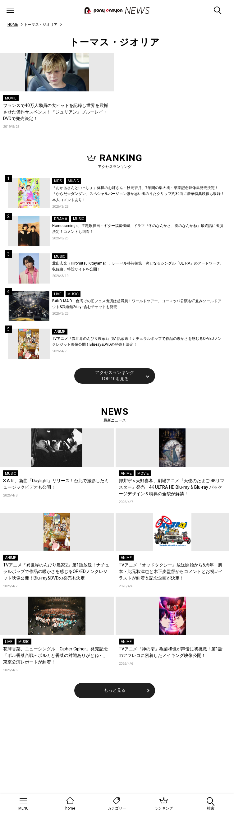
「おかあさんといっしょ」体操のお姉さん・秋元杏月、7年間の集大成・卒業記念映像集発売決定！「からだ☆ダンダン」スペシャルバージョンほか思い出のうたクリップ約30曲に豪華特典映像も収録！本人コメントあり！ (138, 194)
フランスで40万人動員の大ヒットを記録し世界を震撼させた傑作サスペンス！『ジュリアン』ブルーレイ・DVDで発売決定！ (55, 112)
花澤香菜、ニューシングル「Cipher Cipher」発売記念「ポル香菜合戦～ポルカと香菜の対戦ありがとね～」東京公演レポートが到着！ (55, 655)
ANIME (59, 332)
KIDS (58, 181)
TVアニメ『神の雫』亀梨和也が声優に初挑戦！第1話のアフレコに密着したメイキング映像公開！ (171, 652)
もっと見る (115, 690)
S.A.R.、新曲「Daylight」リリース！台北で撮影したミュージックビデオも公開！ (56, 484)
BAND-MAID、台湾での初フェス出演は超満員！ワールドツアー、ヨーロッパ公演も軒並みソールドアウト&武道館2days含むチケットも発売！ (136, 304)
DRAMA (60, 219)
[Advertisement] (114, 757)
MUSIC (73, 181)
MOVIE (10, 98)
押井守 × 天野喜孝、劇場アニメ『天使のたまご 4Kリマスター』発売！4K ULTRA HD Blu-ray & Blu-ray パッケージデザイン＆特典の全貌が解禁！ (171, 487)
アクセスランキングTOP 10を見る (114, 375)
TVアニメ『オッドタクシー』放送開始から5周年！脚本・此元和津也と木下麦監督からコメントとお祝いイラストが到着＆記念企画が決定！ (171, 571)
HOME (12, 24)
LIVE (58, 294)
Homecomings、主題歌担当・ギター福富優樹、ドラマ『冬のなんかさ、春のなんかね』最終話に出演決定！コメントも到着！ (137, 229)
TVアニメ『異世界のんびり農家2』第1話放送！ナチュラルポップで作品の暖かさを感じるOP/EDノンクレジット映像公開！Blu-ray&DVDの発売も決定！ (137, 341)
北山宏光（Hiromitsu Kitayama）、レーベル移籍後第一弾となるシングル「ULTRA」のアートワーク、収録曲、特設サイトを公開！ (138, 266)
